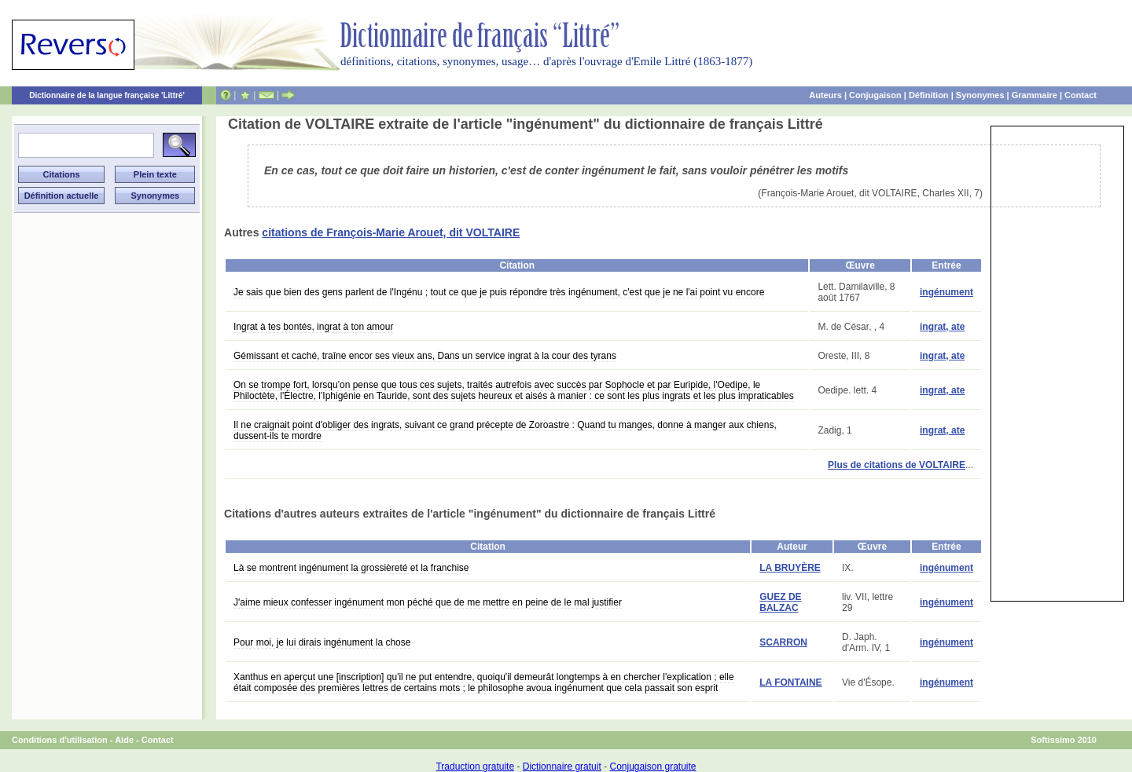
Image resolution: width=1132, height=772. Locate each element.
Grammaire (1034, 95)
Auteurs (825, 95)
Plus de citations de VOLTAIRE (896, 464)
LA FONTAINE (790, 682)
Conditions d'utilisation (60, 740)
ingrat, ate (942, 326)
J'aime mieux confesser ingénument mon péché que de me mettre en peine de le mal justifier (427, 602)
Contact (1080, 95)
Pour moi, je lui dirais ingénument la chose (321, 642)
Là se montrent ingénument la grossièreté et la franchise (351, 567)
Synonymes (980, 95)
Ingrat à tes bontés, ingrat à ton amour (313, 326)
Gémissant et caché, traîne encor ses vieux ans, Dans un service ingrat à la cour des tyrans (424, 355)
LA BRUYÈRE (790, 567)
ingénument (946, 292)
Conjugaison (875, 95)
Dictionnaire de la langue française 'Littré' (107, 95)
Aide (124, 740)
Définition (929, 95)
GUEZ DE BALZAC (780, 602)
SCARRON (783, 642)
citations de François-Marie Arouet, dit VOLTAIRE (391, 232)
